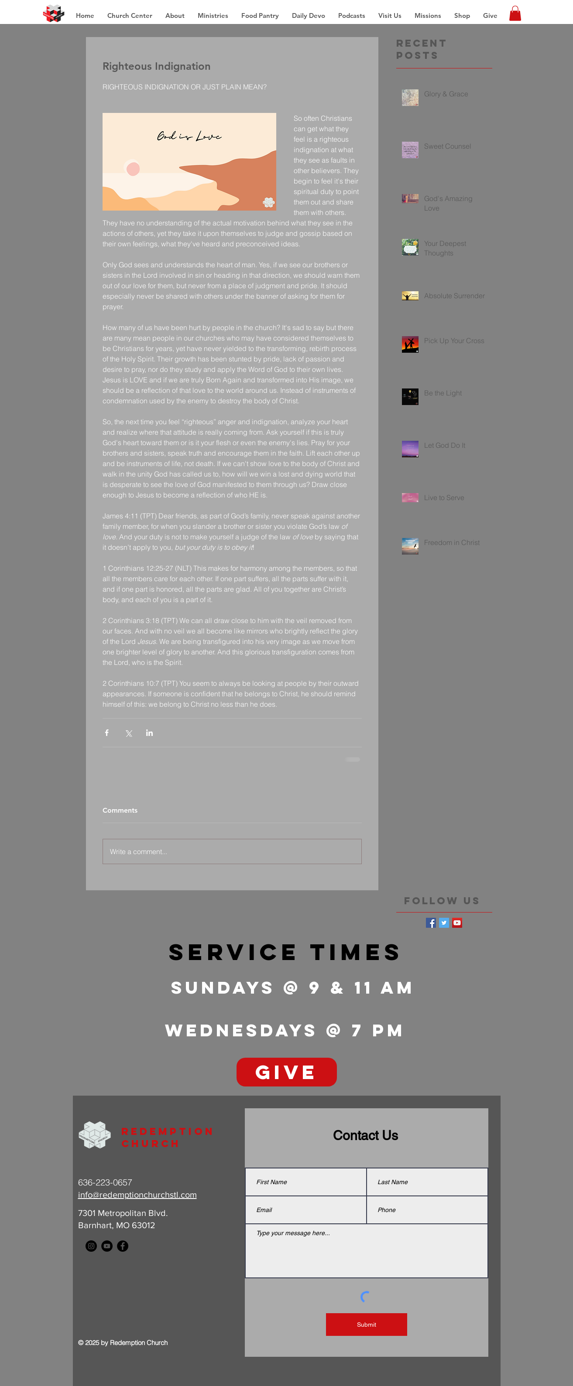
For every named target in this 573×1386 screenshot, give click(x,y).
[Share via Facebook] (107, 733)
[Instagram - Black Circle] (91, 1246)
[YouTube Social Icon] (457, 923)
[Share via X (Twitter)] (128, 733)
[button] (428, 16)
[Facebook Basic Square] (431, 923)
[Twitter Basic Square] (444, 923)
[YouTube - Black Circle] (107, 1246)
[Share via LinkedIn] (149, 733)
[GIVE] (287, 1072)
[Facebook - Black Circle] (122, 1246)
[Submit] (366, 1324)
